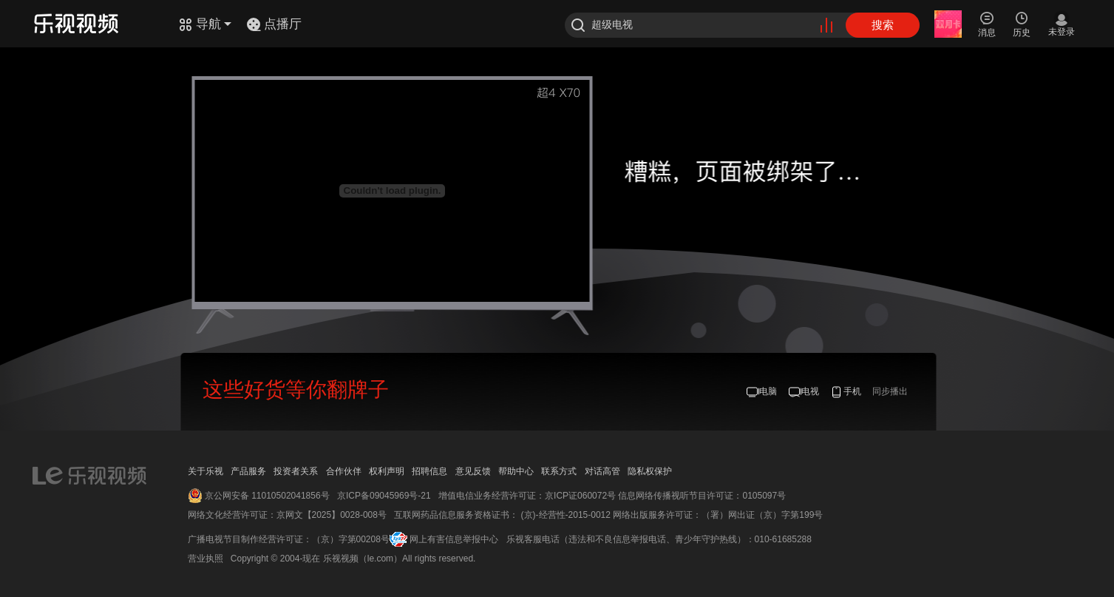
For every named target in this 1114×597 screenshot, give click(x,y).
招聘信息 (429, 471)
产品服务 (248, 471)
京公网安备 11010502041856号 (267, 495)
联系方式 (559, 471)
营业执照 (205, 558)
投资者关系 (296, 471)
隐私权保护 (650, 471)
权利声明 (386, 471)
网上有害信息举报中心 (454, 539)
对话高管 (602, 471)
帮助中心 (516, 471)
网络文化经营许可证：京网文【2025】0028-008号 (287, 515)
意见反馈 (473, 471)
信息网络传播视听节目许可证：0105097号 (702, 495)
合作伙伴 (343, 471)
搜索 (883, 24)
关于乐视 (205, 471)
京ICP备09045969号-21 (384, 495)
